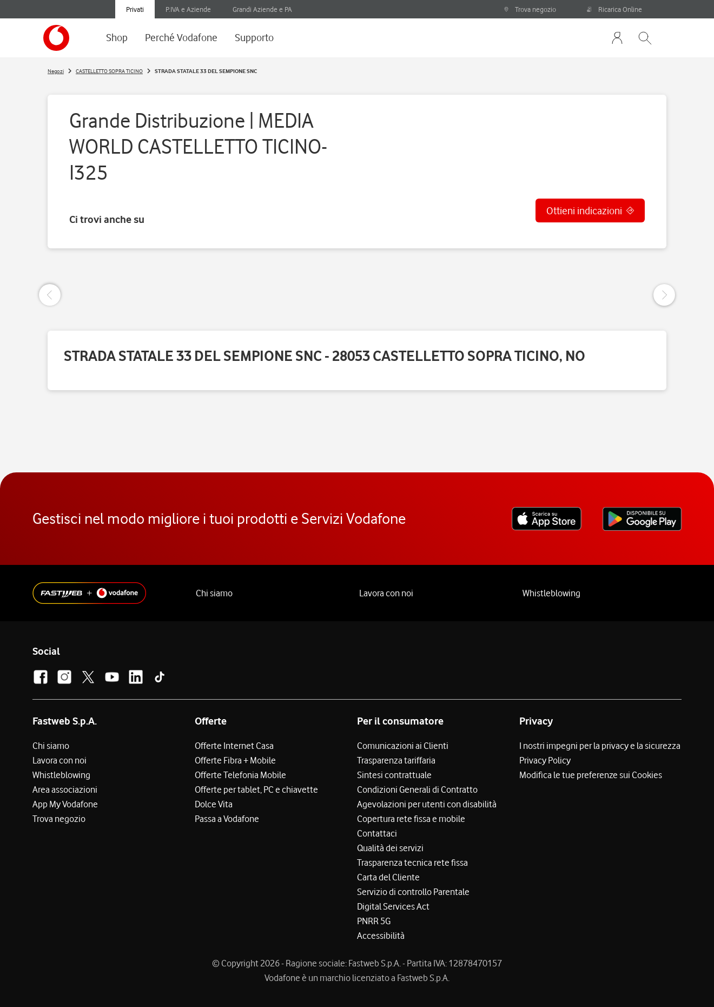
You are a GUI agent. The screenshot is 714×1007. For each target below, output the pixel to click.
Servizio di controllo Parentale (413, 891)
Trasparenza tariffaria (396, 760)
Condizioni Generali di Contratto (417, 789)
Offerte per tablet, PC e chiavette (256, 789)
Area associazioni (64, 789)
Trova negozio (530, 9)
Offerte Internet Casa (234, 745)
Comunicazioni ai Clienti (402, 745)
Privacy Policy (545, 760)
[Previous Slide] (50, 295)
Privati (135, 9)
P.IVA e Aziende (188, 9)
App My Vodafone (65, 804)
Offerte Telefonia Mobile (240, 774)
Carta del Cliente (388, 877)
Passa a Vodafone (227, 818)
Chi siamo (214, 593)
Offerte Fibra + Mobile (235, 760)
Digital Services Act (393, 906)
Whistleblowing (551, 593)
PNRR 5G (374, 921)
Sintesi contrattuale (394, 774)
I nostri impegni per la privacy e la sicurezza (599, 745)
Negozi (56, 71)
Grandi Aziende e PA (262, 9)
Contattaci (377, 833)
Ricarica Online (614, 9)
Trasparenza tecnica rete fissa (412, 862)
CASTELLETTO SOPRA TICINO (109, 71)
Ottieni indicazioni (584, 210)
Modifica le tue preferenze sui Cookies (590, 774)
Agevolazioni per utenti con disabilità (427, 804)
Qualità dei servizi (390, 848)
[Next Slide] (664, 295)
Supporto (254, 37)
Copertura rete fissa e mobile (411, 818)
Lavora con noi (386, 593)
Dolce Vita (214, 804)
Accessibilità (381, 935)
